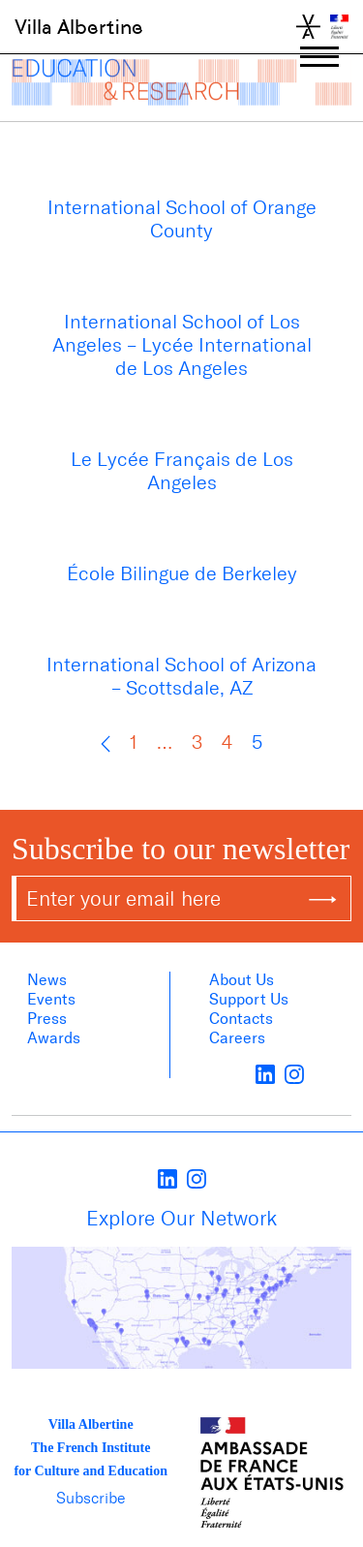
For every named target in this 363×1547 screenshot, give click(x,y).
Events (51, 999)
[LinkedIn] (265, 1073)
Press (47, 1018)
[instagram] (294, 1073)
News (47, 980)
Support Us (248, 999)
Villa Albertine (79, 27)
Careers (237, 1038)
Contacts (241, 1018)
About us (241, 980)
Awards (53, 1038)
